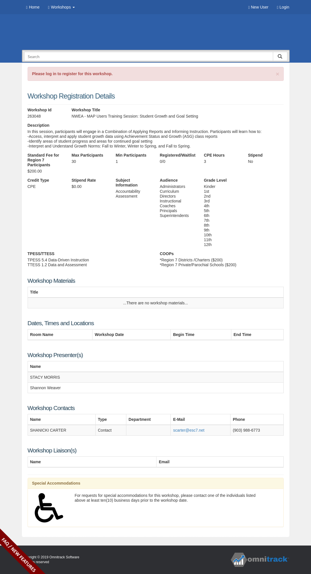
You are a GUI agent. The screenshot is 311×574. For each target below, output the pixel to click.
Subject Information (126, 182)
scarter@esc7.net (188, 430)
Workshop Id (40, 110)
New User (258, 7)
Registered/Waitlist (177, 155)
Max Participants (87, 155)
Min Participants (131, 155)
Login (283, 7)
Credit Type (38, 180)
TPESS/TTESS (41, 253)
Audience (169, 180)
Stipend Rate (83, 180)
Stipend (255, 155)
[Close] (277, 74)
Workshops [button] (61, 7)
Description (39, 125)
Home (33, 7)
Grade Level (215, 180)
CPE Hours (214, 155)
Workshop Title (85, 110)
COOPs (167, 253)
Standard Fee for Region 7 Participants (43, 160)
